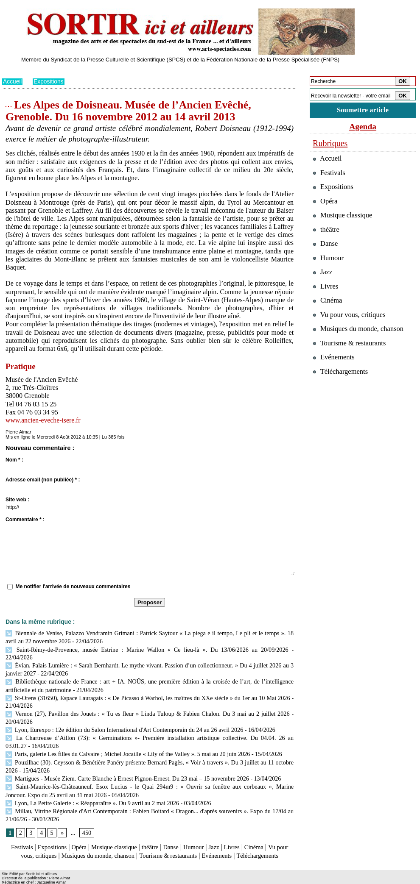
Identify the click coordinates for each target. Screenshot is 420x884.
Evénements (254, 838)
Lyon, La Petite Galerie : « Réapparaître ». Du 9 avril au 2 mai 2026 (91, 787)
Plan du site (14, 878)
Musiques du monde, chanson (124, 838)
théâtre (157, 830)
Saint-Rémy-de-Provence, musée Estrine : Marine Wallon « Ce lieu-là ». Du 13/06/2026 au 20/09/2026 (132, 648)
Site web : (17, 500)
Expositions (49, 81)
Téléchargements (149, 847)
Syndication (50, 878)
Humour (204, 830)
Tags (111, 878)
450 (86, 816)
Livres (246, 830)
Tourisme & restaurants (201, 838)
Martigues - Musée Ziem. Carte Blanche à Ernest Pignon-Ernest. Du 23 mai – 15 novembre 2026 (125, 764)
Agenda (363, 126)
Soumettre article (362, 110)
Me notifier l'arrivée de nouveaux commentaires (72, 586)
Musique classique (118, 830)
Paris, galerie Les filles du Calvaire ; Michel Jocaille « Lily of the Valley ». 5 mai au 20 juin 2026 (126, 741)
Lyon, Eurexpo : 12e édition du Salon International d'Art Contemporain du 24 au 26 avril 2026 (122, 717)
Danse (180, 830)
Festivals (18, 830)
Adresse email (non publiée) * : (43, 480)
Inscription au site (84, 878)
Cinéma (269, 830)
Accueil (12, 81)
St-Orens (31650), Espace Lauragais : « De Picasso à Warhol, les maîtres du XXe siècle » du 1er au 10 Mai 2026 (148, 687)
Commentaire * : (25, 520)
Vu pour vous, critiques (350, 317)
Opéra (80, 830)
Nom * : (14, 460)
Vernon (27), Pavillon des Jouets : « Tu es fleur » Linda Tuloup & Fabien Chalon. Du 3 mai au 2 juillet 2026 (147, 702)
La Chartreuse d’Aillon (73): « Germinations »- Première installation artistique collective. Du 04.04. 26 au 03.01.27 (148, 726)
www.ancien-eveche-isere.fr (43, 419)
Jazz (226, 830)
